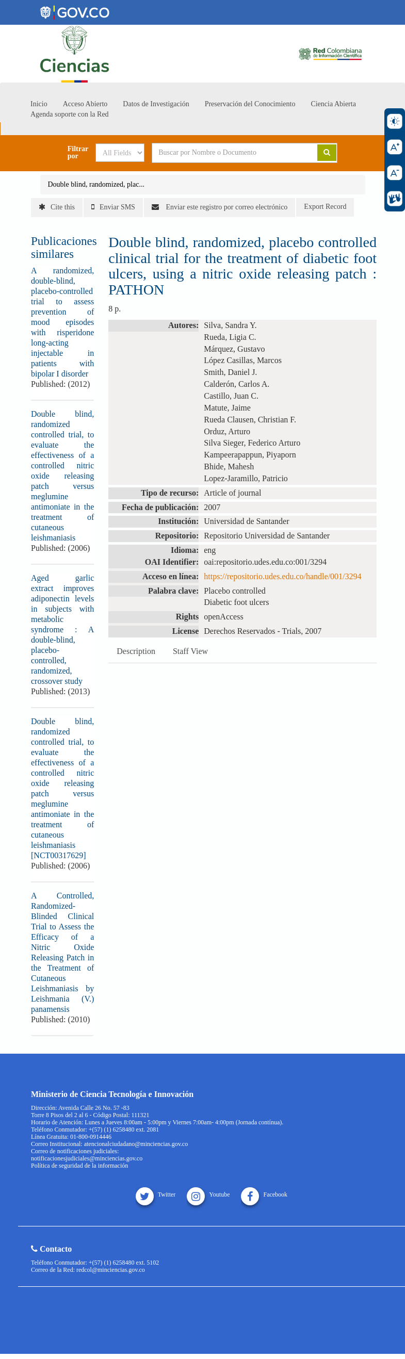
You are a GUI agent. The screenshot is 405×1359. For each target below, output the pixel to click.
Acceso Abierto (85, 104)
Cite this (57, 207)
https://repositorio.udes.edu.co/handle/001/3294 (282, 576)
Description (136, 651)
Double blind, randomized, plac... (96, 184)
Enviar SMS (113, 207)
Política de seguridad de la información (79, 1165)
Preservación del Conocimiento (250, 104)
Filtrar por (78, 152)
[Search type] (119, 152)
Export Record (325, 206)
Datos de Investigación (156, 104)
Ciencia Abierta (333, 104)
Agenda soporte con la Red (69, 114)
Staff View (190, 651)
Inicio (38, 104)
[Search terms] (227, 152)
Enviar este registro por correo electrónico (219, 207)
